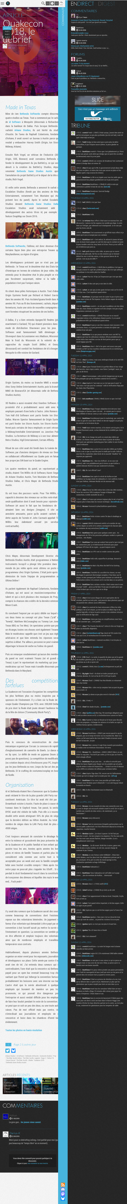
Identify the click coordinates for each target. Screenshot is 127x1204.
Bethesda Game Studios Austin (40, 171)
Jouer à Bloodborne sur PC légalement (88, 76)
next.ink (110, 189)
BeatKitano (83, 27)
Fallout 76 (9, 1091)
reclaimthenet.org (97, 648)
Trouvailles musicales (82, 89)
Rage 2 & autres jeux (25, 1076)
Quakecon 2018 (47, 1091)
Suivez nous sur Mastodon (66, 1194)
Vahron (82, 70)
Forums (81, 54)
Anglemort (83, 83)
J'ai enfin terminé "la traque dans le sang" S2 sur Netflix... (93, 65)
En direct (85, 3)
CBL (81, 14)
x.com (104, 682)
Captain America (85, 40)
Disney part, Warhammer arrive (85, 45)
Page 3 (7, 37)
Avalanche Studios (46, 1087)
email (13, 48)
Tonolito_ (83, 58)
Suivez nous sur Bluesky (66, 1199)
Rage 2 (47, 1089)
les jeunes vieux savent (31, 1153)
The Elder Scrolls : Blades (33, 1091)
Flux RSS (66, 1185)
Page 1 (7, 31)
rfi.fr (120, 709)
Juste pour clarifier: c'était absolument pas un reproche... (93, 35)
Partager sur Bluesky (13, 1082)
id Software (23, 122)
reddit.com (92, 529)
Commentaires (87, 11)
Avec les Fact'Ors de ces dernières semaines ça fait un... (92, 91)
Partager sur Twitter (7, 1082)
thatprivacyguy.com (100, 353)
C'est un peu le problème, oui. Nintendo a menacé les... (92, 78)
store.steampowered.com (89, 196)
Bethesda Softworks (28, 113)
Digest (110, 3)
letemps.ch (101, 364)
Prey (7, 1089)
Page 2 (7, 34)
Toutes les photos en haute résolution (23, 1061)
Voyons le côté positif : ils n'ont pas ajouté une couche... (92, 22)
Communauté (66, 589)
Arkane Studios (32, 130)
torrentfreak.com (86, 512)
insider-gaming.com (98, 397)
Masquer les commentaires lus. (57, 1137)
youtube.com (92, 304)
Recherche (40, 3)
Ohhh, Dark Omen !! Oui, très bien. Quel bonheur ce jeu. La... (93, 47)
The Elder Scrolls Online (18, 1089)
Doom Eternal (18, 1091)
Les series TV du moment (83, 63)
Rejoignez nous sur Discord (66, 1189)
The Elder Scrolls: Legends (35, 1089)
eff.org (83, 801)
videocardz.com (96, 981)
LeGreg (13, 45)
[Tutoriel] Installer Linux (83, 33)
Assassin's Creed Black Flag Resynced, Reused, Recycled (95, 20)
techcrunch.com (96, 210)
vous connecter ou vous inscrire (36, 1195)
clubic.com (89, 574)
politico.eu (94, 728)
